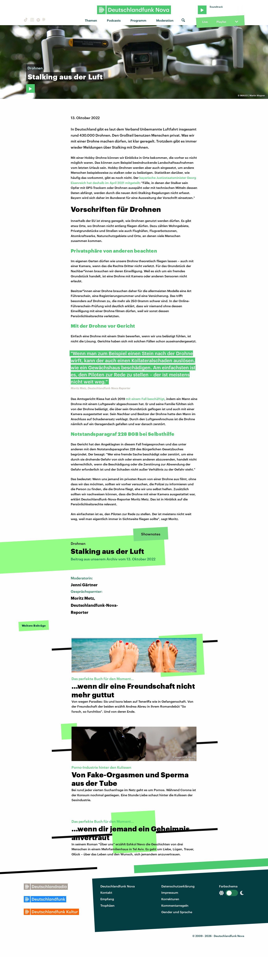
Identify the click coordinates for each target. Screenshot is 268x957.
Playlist (221, 21)
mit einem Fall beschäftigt (145, 399)
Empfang (107, 899)
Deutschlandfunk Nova (117, 886)
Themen (91, 20)
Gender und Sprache (176, 912)
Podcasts (114, 20)
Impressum (169, 892)
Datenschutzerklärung (178, 886)
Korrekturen (170, 899)
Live (205, 21)
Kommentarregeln (174, 905)
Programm (138, 20)
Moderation (164, 20)
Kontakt (106, 892)
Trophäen (107, 905)
